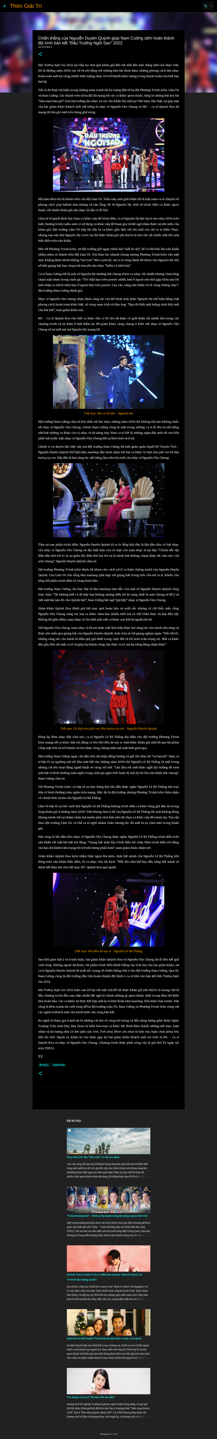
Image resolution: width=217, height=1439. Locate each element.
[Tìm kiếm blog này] (196, 6)
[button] (40, 54)
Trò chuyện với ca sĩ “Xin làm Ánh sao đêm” (91, 1397)
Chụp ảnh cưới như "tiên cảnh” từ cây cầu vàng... (94, 1157)
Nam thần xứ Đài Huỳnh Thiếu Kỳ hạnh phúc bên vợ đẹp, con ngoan (104, 1338)
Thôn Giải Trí (26, 6)
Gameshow (59, 1065)
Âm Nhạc (44, 1065)
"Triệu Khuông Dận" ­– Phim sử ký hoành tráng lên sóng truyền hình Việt (107, 1215)
